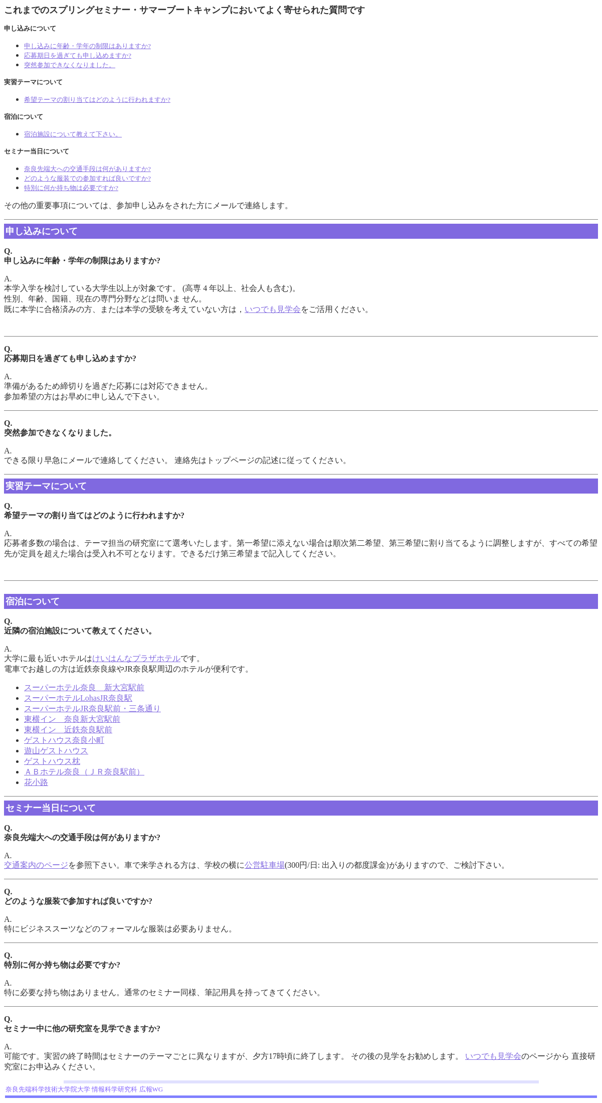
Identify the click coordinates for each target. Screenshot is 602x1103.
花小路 (36, 782)
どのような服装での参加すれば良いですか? (87, 178)
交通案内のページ (36, 865)
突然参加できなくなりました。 (69, 65)
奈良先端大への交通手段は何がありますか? (87, 169)
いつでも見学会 (273, 309)
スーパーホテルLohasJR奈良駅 (78, 698)
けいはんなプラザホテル (136, 658)
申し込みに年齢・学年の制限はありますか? (87, 46)
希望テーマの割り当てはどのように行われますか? (97, 99)
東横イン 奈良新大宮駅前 (72, 719)
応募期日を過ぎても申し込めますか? (77, 55)
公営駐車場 (265, 865)
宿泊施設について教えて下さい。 (73, 134)
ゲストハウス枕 (52, 761)
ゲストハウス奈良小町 (64, 740)
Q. (8, 621)
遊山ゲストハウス (56, 750)
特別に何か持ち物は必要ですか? (71, 188)
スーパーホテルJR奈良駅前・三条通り (92, 708)
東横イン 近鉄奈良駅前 (68, 729)
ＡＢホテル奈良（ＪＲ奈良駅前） (84, 771)
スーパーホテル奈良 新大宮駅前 (84, 687)
